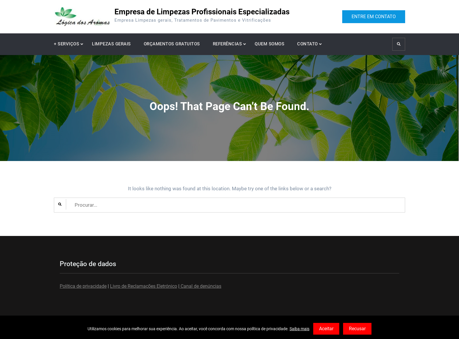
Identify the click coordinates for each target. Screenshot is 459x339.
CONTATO (307, 44)
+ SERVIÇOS (66, 44)
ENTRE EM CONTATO (374, 16)
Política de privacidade (83, 286)
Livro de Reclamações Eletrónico (143, 286)
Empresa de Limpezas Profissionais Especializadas (202, 11)
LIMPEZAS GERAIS (111, 44)
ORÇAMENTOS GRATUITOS (172, 44)
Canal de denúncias (200, 286)
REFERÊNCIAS (227, 44)
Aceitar (326, 328)
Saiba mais (299, 328)
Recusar (357, 328)
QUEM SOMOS (269, 44)
